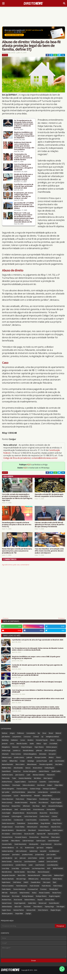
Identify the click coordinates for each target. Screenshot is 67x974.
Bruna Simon (54, 813)
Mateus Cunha (47, 875)
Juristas (42, 858)
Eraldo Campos (58, 830)
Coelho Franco (44, 816)
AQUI (29, 464)
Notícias (5, 55)
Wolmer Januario (51, 747)
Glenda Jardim (33, 844)
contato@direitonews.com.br (44, 458)
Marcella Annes (7, 872)
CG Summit (5, 816)
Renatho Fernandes (21, 802)
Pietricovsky (5, 778)
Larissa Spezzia (43, 792)
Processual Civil (33, 889)
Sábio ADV (17, 907)
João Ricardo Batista (18, 792)
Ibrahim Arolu (29, 848)
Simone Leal (42, 903)
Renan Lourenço (7, 802)
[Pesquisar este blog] (28, 926)
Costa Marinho (43, 820)
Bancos (28, 768)
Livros (12, 744)
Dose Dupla (16, 785)
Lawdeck (41, 861)
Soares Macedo (54, 903)
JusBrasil (29, 757)
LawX (28, 775)
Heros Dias (57, 844)
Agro (45, 744)
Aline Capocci (48, 778)
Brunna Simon (37, 768)
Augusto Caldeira (20, 782)
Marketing (5, 740)
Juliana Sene (31, 792)
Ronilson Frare (6, 900)
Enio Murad (41, 785)
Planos (58, 757)
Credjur (22, 761)
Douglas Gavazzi (7, 827)
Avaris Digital (6, 813)
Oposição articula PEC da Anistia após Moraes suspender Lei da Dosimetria (49, 495)
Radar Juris (13, 893)
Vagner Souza (6, 910)
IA (17, 848)
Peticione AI (50, 775)
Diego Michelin (45, 823)
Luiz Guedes (25, 868)
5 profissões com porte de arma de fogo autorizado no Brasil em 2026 (23, 186)
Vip (39, 733)
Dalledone (14, 740)
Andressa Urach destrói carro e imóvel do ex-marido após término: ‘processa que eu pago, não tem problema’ (24, 145)
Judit (50, 761)
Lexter (31, 865)
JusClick (49, 858)
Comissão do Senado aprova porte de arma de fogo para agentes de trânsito (37, 666)
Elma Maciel (32, 830)
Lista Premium (39, 865)
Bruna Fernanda (32, 813)
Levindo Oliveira (21, 865)
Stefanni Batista (7, 907)
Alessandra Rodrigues (55, 806)
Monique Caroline (40, 757)
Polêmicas (20, 733)
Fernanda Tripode (41, 740)
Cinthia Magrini (49, 768)
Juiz (16, 858)
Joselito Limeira (19, 757)
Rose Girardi (18, 900)
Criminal (36, 737)
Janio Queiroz (19, 775)
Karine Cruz (18, 861)
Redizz (34, 893)
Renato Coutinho (44, 893)
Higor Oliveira (39, 747)
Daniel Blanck (6, 771)
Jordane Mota (39, 855)
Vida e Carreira (16, 754)
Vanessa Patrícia (18, 910)
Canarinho (42, 782)
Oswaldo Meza (35, 882)
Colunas (54, 816)
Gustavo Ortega (35, 789)
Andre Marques (7, 809)
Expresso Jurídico (53, 834)
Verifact (4, 761)
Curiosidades (31, 733)
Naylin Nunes (6, 882)
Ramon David (55, 799)
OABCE (26, 882)
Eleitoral (58, 733)
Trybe (14, 778)
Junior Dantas (32, 858)
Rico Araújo (15, 896)
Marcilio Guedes (19, 872)
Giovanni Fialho (7, 844)
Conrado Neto (6, 820)
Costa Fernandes (31, 820)
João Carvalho (51, 855)
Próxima (61, 618)
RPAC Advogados (50, 750)
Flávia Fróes (45, 837)
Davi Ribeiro (6, 785)
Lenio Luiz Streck (52, 861)
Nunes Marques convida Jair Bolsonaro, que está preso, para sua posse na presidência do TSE (17, 551)
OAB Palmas (17, 882)
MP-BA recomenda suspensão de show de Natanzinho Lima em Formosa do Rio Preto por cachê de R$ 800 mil (38, 674)
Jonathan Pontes (27, 855)
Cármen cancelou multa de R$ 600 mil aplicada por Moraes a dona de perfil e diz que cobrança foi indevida (49, 524)
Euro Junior (52, 754)
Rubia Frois (5, 806)
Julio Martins (6, 737)
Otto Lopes (46, 882)
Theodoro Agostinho (46, 764)
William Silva (13, 761)
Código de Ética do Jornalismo (16, 458)
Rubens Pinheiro (30, 900)
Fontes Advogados (8, 789)
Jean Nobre (16, 855)
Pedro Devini (20, 799)
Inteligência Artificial (52, 737)
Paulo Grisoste (34, 886)
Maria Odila (21, 875)
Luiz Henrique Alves (38, 868)
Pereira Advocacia (19, 889)
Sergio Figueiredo (19, 903)
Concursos (27, 737)
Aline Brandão (18, 768)
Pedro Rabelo (6, 889)
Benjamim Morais (18, 813)
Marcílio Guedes (22, 744)
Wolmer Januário (7, 913)
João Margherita (7, 858)
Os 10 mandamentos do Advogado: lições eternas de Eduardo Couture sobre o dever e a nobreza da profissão (23, 123)
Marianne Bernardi (34, 875)
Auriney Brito (51, 809)
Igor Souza (40, 848)
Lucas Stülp (15, 868)
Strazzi (51, 733)
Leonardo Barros (7, 865)
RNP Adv (4, 893)
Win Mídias (37, 778)
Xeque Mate (19, 913)
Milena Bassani (31, 764)
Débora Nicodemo (29, 785)
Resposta (33, 802)
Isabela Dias (33, 851)
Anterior (6, 618)
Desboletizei (21, 823)
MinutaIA (37, 796)
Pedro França (57, 886)
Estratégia (31, 761)
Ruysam (40, 900)
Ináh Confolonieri (21, 851)
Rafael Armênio (24, 893)
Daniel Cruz (17, 771)
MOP (48, 868)
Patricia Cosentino (7, 886)
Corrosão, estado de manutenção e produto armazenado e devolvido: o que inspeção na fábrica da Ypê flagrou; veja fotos (17, 497)
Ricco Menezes (43, 802)
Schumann (5, 754)
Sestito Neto (32, 903)
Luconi (16, 796)
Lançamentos (16, 737)
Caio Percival (32, 782)
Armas (59, 740)
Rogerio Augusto (56, 802)
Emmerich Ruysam (44, 830)
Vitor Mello (58, 764)
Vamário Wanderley (25, 778)
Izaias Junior (6, 855)
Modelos (30, 740)
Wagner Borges (55, 910)
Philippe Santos (32, 799)
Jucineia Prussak (42, 761)
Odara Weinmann (7, 799)
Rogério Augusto (54, 896)
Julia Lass (23, 858)
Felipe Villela (59, 785)
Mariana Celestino (38, 775)
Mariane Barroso (26, 796)
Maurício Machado (8, 879)
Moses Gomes (45, 879)
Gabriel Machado (53, 841)
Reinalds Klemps (28, 750)
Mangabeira (6, 747)
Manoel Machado (7, 764)
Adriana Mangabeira (30, 754)
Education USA (21, 830)
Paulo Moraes (46, 886)
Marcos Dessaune (43, 872)
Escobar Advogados (29, 771)
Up (42, 737)
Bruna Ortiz (43, 813)
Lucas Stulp (5, 868)
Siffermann (26, 806)
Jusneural (57, 858)
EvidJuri (49, 785)
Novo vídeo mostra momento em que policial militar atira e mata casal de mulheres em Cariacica (38, 699)
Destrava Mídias (33, 823)
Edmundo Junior (32, 827)
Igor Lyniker (5, 792)
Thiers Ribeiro (37, 907)
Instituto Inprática (7, 851)
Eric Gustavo (6, 834)
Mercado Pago (21, 879)
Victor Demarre (43, 910)
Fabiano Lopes (6, 757)
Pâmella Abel (53, 889)
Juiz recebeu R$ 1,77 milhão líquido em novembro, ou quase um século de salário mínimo (24, 205)
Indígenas (49, 848)
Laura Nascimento (30, 861)
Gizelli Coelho (56, 771)
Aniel (16, 809)
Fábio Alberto (15, 841)
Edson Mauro (44, 827)
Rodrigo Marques (27, 896)
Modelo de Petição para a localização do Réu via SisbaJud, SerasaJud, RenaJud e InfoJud (23, 177)
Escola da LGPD (29, 834)
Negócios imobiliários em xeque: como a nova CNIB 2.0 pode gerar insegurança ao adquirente (24, 135)
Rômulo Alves (49, 900)
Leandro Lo (16, 750)
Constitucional (18, 820)
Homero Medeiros (8, 848)
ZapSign (28, 913)
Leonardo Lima (55, 792)
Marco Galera (20, 764)
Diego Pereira (57, 823)
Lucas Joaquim (6, 796)
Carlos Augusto (16, 816)
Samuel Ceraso (6, 903)
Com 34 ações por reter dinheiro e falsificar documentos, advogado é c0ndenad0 (23, 167)
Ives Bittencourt (54, 851)
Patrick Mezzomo (21, 886)
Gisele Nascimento (20, 844)
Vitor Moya (36, 806)
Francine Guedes (22, 789)
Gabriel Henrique (28, 841)
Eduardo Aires (55, 827)
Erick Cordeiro (17, 834)
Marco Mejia (31, 872)
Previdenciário (43, 799)
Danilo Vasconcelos (8, 823)
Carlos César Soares (30, 816)
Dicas (44, 733)
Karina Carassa (6, 861)
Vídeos (38, 744)
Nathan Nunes (57, 879)
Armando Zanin (25, 809)
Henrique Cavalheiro (49, 789)
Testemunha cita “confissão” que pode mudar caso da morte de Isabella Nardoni (23, 156)
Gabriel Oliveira (44, 771)
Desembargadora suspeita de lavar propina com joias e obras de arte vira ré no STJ (16, 524)
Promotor (43, 889)
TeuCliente (27, 907)
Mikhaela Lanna (33, 879)
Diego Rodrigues (26, 747)
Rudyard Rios (16, 806)
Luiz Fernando (59, 761)
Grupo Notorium (46, 844)
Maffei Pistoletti (58, 868)
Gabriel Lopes (40, 841)
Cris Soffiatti (53, 744)
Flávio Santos (55, 837)
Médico (51, 757)
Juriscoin (4, 744)
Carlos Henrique (54, 782)
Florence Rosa (33, 837)
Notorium (15, 747)
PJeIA (54, 882)
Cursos (22, 740)
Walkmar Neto (6, 768)
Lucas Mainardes (52, 865)
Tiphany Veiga (49, 907)
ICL (21, 848)
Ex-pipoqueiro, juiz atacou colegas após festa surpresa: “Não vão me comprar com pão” (23, 195)
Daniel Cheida (55, 820)
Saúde (32, 744)
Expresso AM (41, 834)
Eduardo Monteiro (8, 830)
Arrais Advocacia (38, 809)
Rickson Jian (5, 896)
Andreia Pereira (7, 782)
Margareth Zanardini (8, 875)
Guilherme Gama (7, 775)
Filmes (52, 740)
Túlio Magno (60, 907)
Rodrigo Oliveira (41, 896)
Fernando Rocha (7, 837)
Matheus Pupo (58, 875)
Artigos (12, 733)
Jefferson (39, 750)
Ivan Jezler (43, 851)
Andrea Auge (6, 750)
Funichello (5, 841)
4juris (44, 806)
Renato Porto (57, 893)
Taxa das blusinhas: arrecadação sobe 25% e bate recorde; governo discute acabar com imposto (49, 551)
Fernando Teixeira (21, 837)
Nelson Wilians (47, 796)
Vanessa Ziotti (30, 910)
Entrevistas (42, 754)
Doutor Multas (19, 827)
